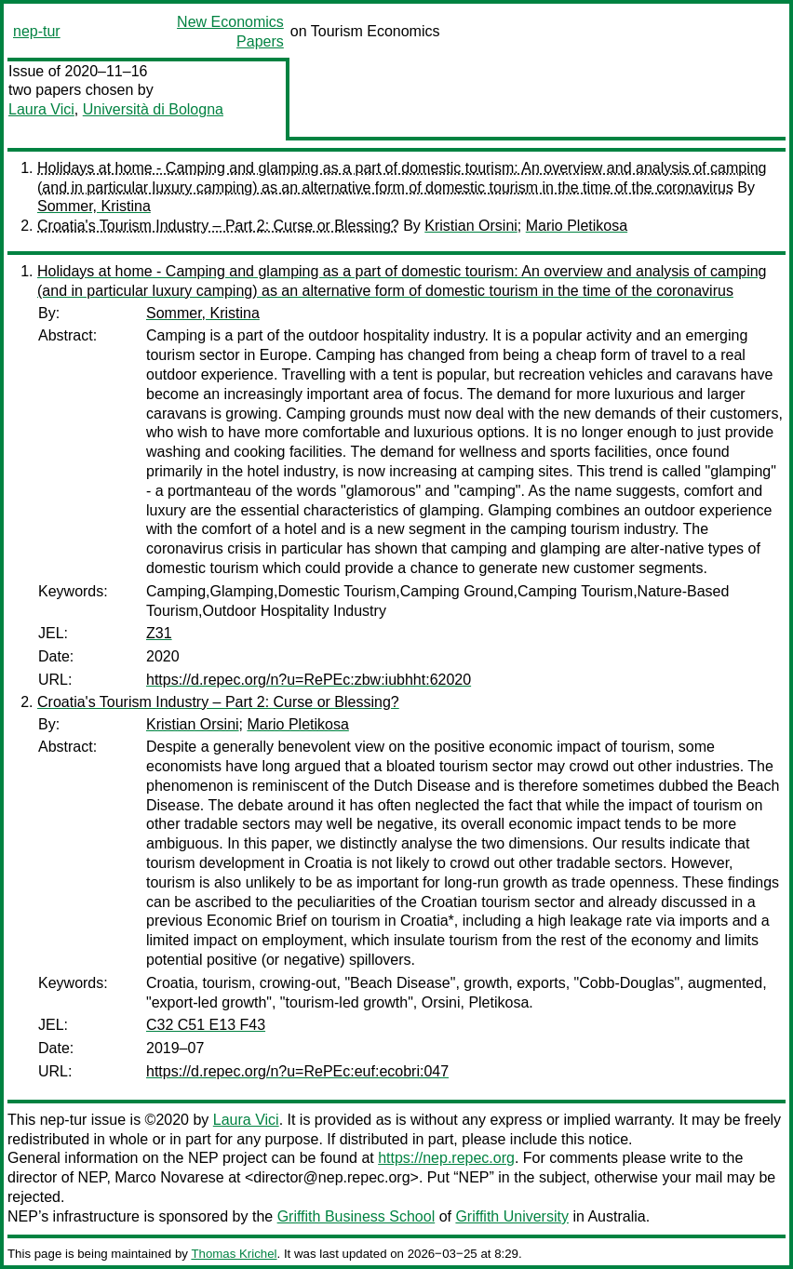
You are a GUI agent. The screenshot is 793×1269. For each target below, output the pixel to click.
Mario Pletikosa (576, 226)
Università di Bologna (153, 109)
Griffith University (512, 1216)
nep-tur (36, 31)
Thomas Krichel (233, 1254)
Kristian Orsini (470, 226)
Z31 (159, 633)
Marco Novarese (168, 1177)
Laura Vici (41, 109)
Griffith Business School (356, 1216)
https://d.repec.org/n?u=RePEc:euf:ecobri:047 (297, 1071)
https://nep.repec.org (446, 1158)
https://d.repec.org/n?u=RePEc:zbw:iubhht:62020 (308, 680)
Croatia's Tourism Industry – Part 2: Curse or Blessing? (218, 226)
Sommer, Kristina (94, 206)
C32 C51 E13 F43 (205, 1025)
